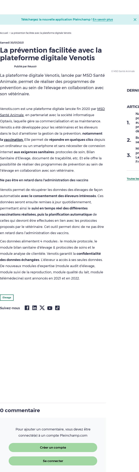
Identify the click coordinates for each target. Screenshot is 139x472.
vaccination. (14, 140)
